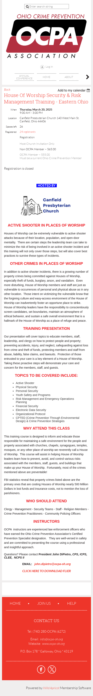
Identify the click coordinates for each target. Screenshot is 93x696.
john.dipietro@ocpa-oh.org (52, 564)
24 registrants (27, 132)
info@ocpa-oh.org (51, 639)
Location (12, 118)
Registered (11, 132)
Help (71, 603)
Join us (44, 603)
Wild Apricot (51, 688)
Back (7, 90)
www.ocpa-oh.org (53, 644)
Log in (49, 66)
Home (15, 603)
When (14, 109)
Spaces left (11, 126)
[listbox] (74, 90)
